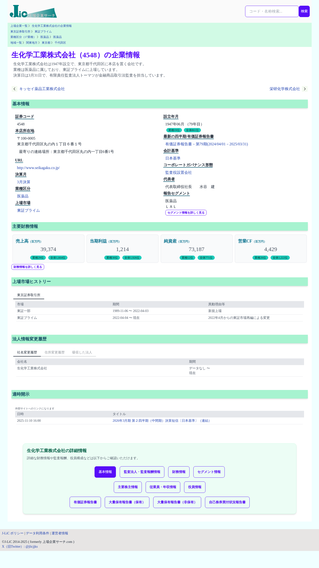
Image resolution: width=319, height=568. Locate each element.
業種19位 (174, 130)
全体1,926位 (131, 257)
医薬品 (44, 37)
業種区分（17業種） (23, 37)
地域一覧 (16, 42)
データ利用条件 (37, 533)
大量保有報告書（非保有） (177, 502)
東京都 (46, 42)
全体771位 (206, 257)
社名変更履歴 (27, 352)
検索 (304, 11)
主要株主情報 (128, 487)
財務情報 (179, 472)
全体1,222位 (280, 257)
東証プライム (43, 31)
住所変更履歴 (55, 352)
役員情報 (194, 487)
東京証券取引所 (20, 31)
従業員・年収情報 (163, 487)
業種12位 (187, 257)
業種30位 (112, 257)
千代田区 (60, 42)
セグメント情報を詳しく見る (186, 212)
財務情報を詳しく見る (28, 267)
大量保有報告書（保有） (127, 502)
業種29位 (38, 257)
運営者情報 (60, 533)
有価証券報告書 (85, 502)
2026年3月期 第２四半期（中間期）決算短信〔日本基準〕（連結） (162, 420)
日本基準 (173, 158)
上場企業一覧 (19, 25)
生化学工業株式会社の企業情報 (52, 25)
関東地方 (32, 42)
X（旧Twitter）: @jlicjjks (20, 546)
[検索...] (272, 11)
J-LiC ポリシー (13, 533)
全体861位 (192, 130)
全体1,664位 (57, 257)
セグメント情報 (209, 472)
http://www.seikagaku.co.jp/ (38, 168)
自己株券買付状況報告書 (227, 502)
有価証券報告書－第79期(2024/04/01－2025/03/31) (206, 144)
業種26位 (260, 257)
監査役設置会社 (178, 172)
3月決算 (23, 182)
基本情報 (105, 472)
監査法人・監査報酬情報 (142, 472)
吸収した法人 (82, 352)
